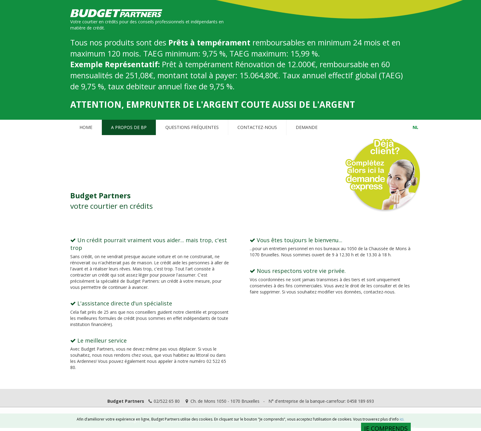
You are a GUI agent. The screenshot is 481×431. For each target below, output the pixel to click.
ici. (402, 419)
